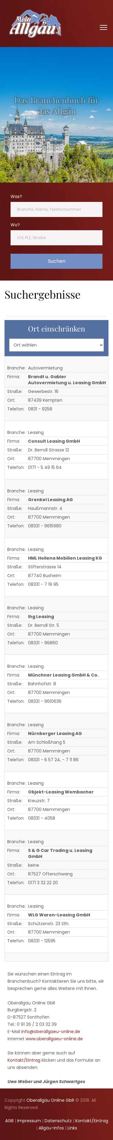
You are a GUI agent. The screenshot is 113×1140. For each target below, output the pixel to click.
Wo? (15, 225)
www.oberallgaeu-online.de (54, 1039)
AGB (9, 1121)
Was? (16, 196)
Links (72, 1128)
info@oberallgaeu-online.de (50, 1032)
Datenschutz (58, 1121)
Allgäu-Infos (51, 1128)
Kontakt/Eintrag (24, 1060)
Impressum (29, 1121)
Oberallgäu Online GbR (50, 1100)
